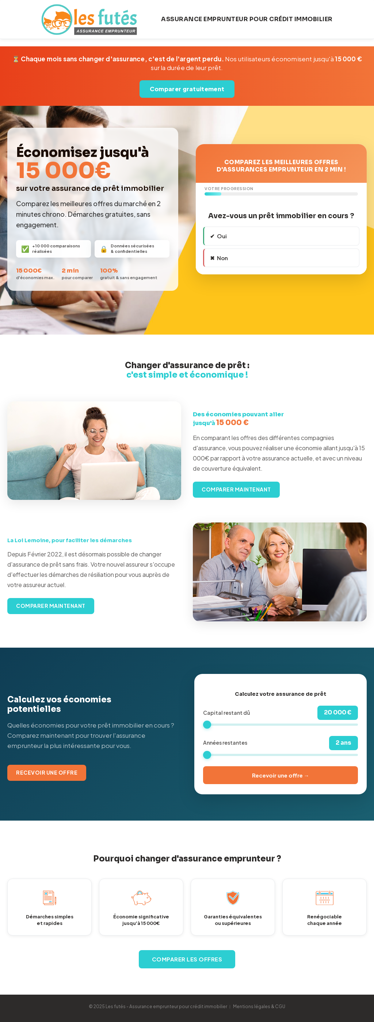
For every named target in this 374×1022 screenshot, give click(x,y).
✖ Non (219, 257)
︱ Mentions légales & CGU (256, 1006)
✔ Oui (218, 235)
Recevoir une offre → (280, 775)
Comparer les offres (187, 959)
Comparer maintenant (236, 489)
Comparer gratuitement (187, 89)
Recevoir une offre (46, 772)
